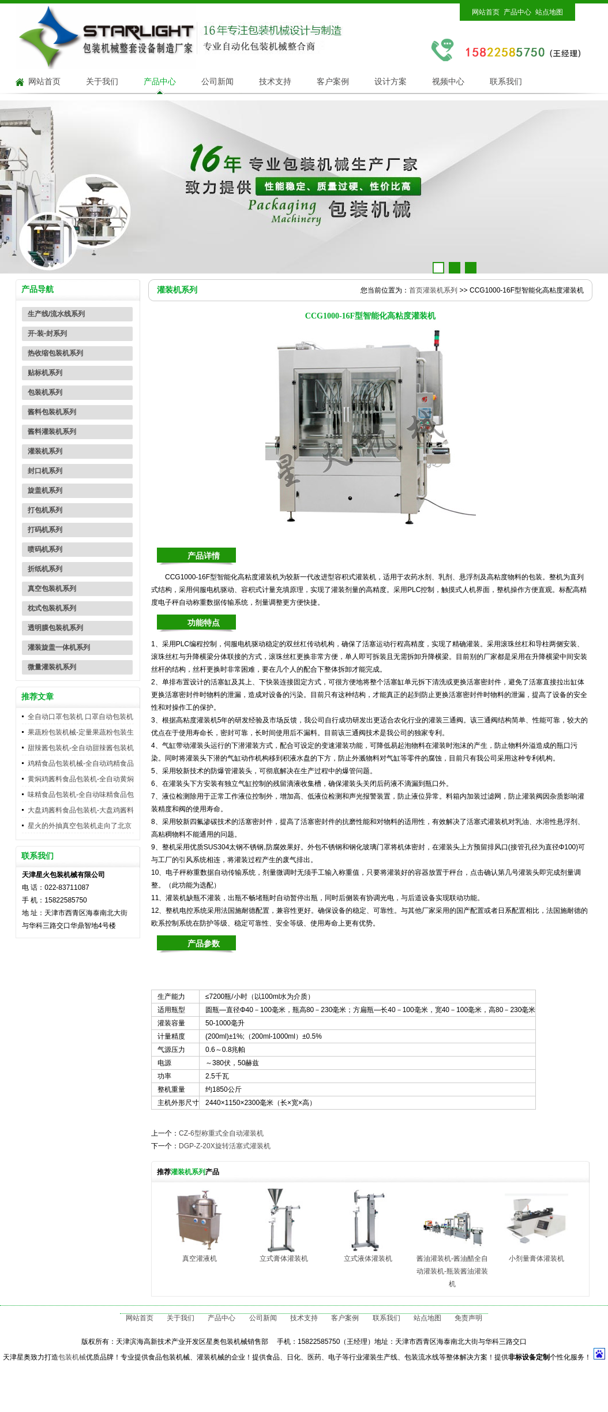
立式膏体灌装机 (284, 1258)
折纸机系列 (45, 569)
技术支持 (275, 81)
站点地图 (549, 12)
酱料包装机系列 (52, 412)
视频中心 (448, 81)
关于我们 (102, 81)
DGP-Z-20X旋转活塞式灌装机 (225, 1146)
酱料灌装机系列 (52, 432)
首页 (416, 290)
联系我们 (506, 81)
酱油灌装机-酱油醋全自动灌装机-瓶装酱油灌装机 (452, 1271)
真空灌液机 (199, 1258)
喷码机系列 (45, 549)
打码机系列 (45, 530)
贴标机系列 (45, 373)
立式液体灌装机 (368, 1258)
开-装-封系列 (47, 333)
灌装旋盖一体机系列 (59, 647)
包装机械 (72, 1357)
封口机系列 (45, 471)
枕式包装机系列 (52, 608)
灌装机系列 (45, 451)
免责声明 (468, 1318)
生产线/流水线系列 (56, 314)
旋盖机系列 (45, 490)
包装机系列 (45, 392)
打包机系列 (45, 510)
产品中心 (517, 12)
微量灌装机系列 (52, 667)
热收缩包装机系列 (55, 353)
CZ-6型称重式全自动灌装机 (221, 1133)
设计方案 (390, 81)
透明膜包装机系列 (55, 628)
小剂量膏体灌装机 (536, 1258)
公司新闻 (217, 81)
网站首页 (486, 12)
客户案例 (333, 81)
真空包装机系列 (52, 589)
